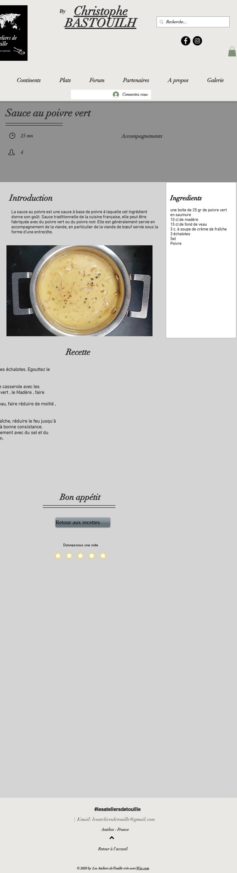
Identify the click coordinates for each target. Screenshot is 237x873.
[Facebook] (185, 40)
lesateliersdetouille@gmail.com (123, 819)
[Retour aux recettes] (83, 522)
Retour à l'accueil (113, 848)
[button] (232, 51)
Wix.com (142, 868)
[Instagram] (197, 40)
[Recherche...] (192, 22)
